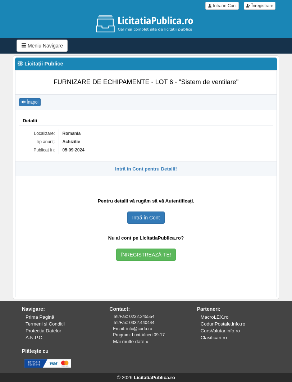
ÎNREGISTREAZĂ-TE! (146, 255)
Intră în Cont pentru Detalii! (146, 169)
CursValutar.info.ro (220, 330)
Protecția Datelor (43, 330)
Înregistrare (259, 5)
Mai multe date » (131, 341)
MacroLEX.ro (215, 317)
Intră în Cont (222, 5)
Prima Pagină (40, 317)
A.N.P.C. (35, 337)
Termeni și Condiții (45, 324)
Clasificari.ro (214, 337)
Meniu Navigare (42, 46)
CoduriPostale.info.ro (223, 324)
